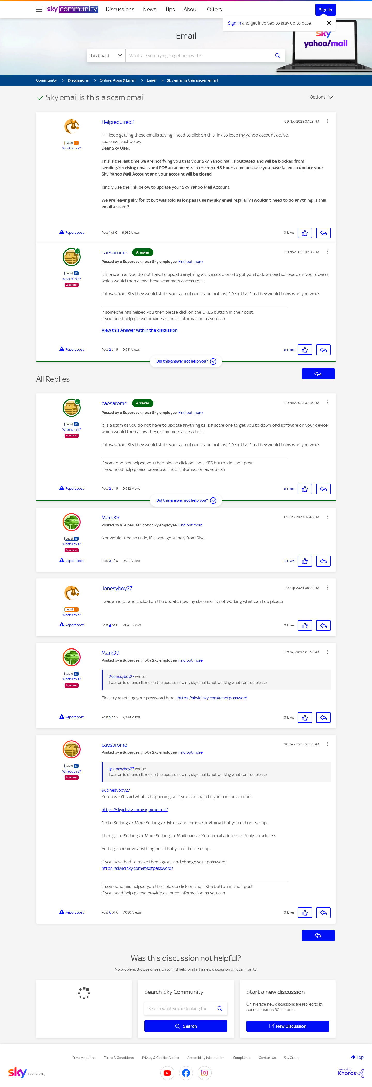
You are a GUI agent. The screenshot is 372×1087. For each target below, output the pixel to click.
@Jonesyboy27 (121, 676)
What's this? (71, 148)
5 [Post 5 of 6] (110, 717)
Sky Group (292, 1058)
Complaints (241, 1058)
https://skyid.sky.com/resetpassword (212, 697)
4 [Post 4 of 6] (110, 625)
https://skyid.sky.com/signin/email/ (135, 809)
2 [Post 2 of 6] (110, 349)
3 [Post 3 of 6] (110, 561)
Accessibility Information (205, 1058)
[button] (327, 121)
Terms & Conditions (119, 1058)
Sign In (325, 9)
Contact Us (267, 1058)
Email (186, 36)
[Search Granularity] (106, 55)
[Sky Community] (72, 9)
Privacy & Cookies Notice (160, 1058)
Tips (170, 9)
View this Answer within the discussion (140, 330)
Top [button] (360, 1057)
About (191, 9)
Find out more (190, 261)
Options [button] (318, 97)
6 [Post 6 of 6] (110, 912)
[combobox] (197, 55)
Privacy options (83, 1058)
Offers (214, 9)
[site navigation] (39, 9)
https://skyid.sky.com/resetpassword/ (137, 868)
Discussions (120, 9)
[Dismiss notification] (329, 23)
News (149, 9)
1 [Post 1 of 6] (109, 233)
